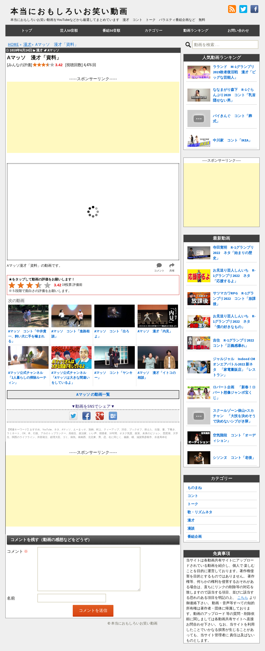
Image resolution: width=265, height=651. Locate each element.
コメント (17, 551)
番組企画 (194, 536)
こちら (242, 597)
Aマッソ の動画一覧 (93, 394)
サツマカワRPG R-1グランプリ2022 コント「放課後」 (234, 298)
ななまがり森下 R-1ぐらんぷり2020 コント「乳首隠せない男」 (234, 95)
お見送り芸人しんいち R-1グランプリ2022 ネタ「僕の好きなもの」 (234, 321)
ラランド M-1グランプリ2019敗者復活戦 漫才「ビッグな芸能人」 (234, 72)
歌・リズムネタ (199, 512)
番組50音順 (111, 30)
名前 (11, 598)
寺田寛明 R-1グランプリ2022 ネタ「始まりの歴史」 (233, 252)
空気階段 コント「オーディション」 (234, 438)
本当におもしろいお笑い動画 (69, 11)
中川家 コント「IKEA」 (232, 140)
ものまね (194, 487)
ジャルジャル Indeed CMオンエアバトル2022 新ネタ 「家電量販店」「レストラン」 (234, 367)
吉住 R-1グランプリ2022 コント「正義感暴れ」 (235, 343)
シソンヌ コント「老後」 (234, 457)
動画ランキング (195, 30)
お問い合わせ (238, 30)
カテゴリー (154, 30)
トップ (26, 30)
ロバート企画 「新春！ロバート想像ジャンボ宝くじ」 (234, 392)
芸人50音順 (69, 30)
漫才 (191, 520)
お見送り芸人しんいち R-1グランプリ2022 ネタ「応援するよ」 (234, 275)
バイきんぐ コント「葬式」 (232, 118)
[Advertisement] (93, 117)
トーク (192, 504)
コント (192, 495)
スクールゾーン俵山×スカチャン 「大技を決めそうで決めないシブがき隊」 (234, 415)
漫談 (191, 528)
